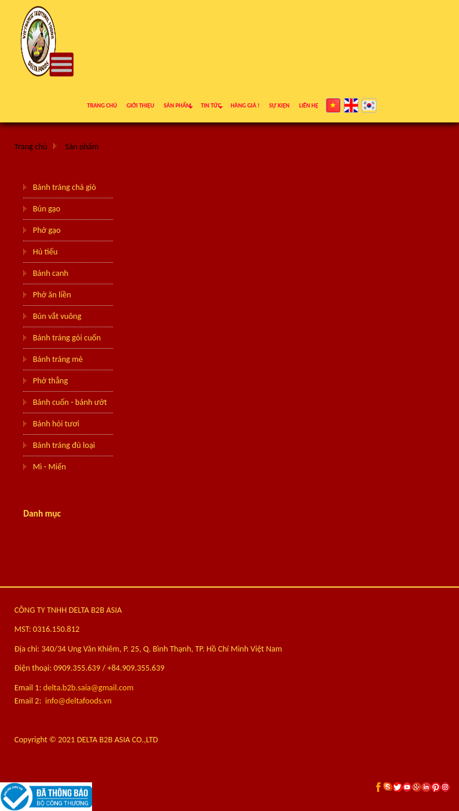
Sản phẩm (177, 105)
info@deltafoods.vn (78, 701)
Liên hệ (308, 105)
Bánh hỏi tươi (56, 424)
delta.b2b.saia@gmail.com (88, 688)
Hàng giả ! (245, 105)
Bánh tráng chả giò (64, 187)
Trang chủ (102, 105)
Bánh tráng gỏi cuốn (67, 338)
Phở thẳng (50, 381)
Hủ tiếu (45, 252)
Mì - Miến (49, 467)
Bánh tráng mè (57, 359)
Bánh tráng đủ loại (64, 445)
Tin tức (211, 105)
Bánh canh (50, 273)
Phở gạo (46, 230)
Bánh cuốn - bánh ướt (70, 402)
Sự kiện (279, 105)
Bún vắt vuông (57, 316)
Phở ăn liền (52, 295)
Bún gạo (46, 209)
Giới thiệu (140, 105)
